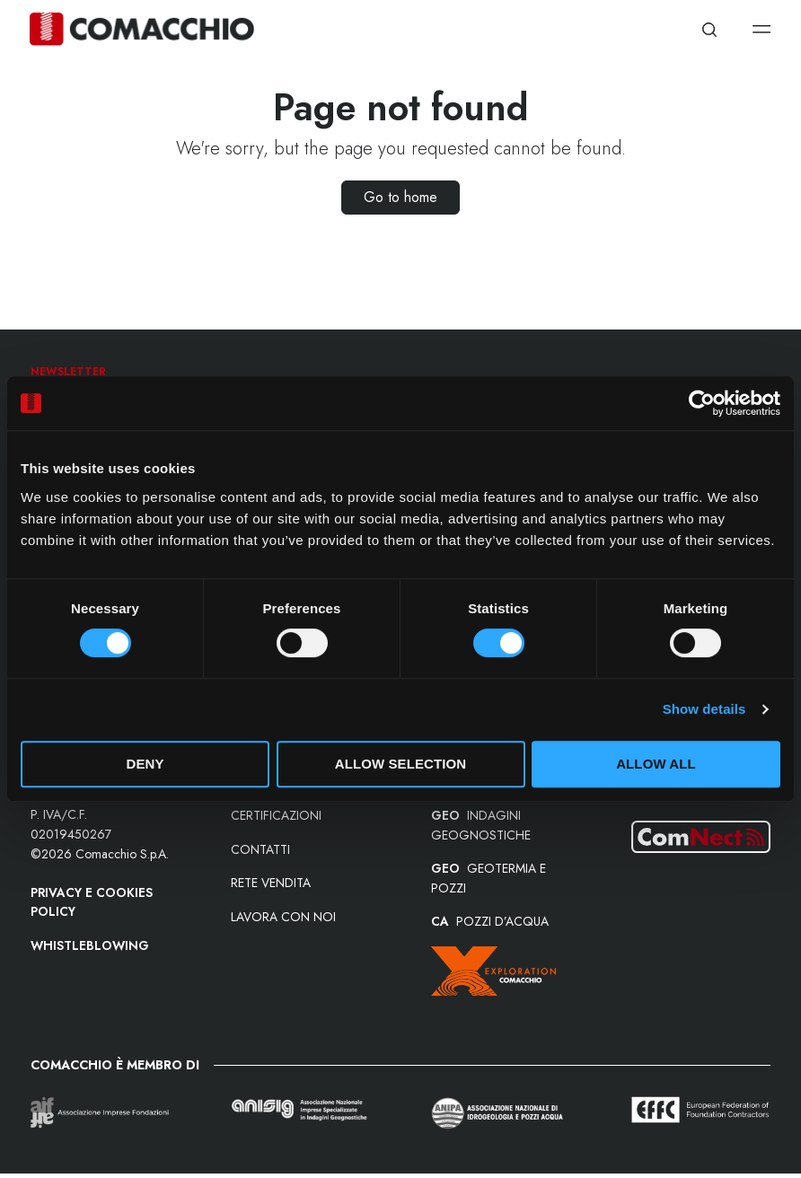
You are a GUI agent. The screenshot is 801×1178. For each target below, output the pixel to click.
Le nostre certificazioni (276, 809)
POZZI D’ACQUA (490, 927)
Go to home (400, 197)
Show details (704, 708)
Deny (144, 763)
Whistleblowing (91, 947)
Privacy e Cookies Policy (92, 903)
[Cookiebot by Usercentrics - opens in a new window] (701, 403)
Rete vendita (271, 887)
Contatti (260, 853)
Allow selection (401, 763)
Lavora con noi (283, 921)
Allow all (656, 763)
